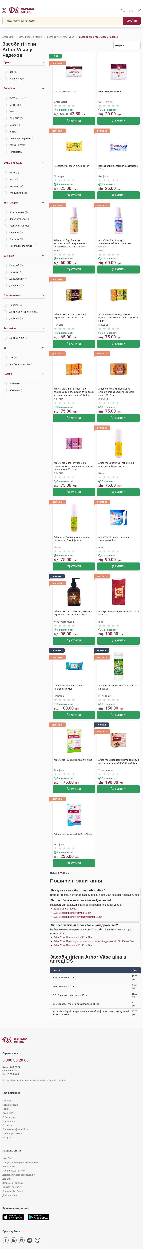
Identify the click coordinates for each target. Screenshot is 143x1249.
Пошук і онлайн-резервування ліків (20, 1162)
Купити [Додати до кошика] (74, 121)
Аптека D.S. (8, 37)
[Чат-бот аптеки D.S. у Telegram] (29, 1241)
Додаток (6, 1179)
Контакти (7, 1125)
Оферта (6, 1137)
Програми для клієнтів (14, 1170)
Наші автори (8, 1121)
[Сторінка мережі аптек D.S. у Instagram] (13, 1241)
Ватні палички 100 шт (65, 908)
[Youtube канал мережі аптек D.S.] (21, 1241)
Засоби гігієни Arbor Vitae (60, 37)
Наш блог (7, 1158)
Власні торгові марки (30, 37)
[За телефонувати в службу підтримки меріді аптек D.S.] (123, 11)
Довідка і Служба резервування (18, 1175)
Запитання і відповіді (13, 1183)
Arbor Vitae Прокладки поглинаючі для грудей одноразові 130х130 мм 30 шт (94, 941)
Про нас (6, 1100)
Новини (6, 1109)
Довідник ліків (9, 1195)
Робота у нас (9, 1117)
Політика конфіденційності (16, 1129)
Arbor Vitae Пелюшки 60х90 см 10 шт (73, 937)
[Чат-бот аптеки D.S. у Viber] (37, 1241)
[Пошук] (132, 21)
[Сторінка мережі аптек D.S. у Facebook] (5, 1241)
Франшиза (7, 1113)
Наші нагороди (10, 1105)
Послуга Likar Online (12, 1191)
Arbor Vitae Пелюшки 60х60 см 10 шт (73, 945)
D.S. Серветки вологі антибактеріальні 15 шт (77, 916)
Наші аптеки (8, 1166)
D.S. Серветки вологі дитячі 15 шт (72, 912)
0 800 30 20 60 (15, 1060)
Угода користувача (12, 1133)
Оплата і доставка (11, 1187)
